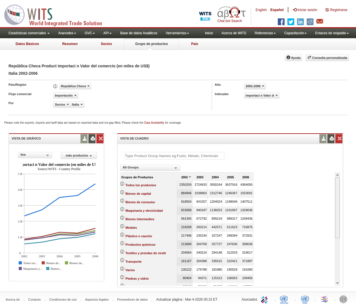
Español (277, 10)
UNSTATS (305, 299)
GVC (90, 33)
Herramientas (177, 33)
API (107, 33)
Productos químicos (141, 244)
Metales (131, 227)
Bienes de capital (138, 193)
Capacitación (295, 33)
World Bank (344, 299)
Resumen (70, 44)
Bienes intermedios (140, 219)
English (261, 10)
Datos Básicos (27, 44)
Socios (106, 44)
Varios (130, 270)
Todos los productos (141, 185)
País (194, 44)
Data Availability (154, 122)
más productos (79, 155)
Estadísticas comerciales (29, 33)
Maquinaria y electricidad (144, 210)
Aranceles (67, 33)
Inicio (209, 33)
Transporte (134, 261)
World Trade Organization (324, 299)
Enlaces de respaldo (332, 33)
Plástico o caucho (139, 236)
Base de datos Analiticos (138, 33)
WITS (56, 14)
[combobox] (35, 155)
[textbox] (174, 156)
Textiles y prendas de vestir (146, 253)
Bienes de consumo (140, 202)
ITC (265, 299)
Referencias (265, 33)
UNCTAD (285, 299)
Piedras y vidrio (137, 278)
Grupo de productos (151, 44)
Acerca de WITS (233, 33)
